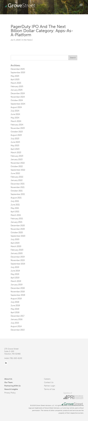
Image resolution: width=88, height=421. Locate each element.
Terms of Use (49, 389)
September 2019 (18, 264)
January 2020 (17, 253)
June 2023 (15, 142)
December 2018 (18, 288)
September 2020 (18, 236)
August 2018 (16, 298)
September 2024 (18, 104)
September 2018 (18, 295)
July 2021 (15, 201)
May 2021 (15, 208)
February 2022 (17, 177)
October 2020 (17, 232)
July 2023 (15, 138)
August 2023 (16, 135)
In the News (27, 40)
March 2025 (16, 83)
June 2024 (15, 114)
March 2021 (16, 215)
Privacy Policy (10, 393)
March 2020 (16, 246)
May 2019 (15, 274)
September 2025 (18, 72)
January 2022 (16, 180)
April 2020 (15, 243)
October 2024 (17, 100)
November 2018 (18, 291)
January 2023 (16, 159)
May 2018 (15, 309)
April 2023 (15, 149)
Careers (47, 379)
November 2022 (18, 163)
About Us (8, 379)
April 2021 (15, 211)
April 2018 (15, 312)
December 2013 (17, 330)
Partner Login (49, 386)
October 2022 (17, 166)
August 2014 (16, 326)
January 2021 (16, 222)
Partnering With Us (12, 386)
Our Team (8, 382)
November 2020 (18, 229)
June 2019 (15, 271)
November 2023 (18, 128)
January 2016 (16, 319)
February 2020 (17, 250)
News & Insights (11, 389)
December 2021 (17, 184)
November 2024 (18, 97)
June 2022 (15, 173)
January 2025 (16, 90)
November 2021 (17, 187)
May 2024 (15, 118)
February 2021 (17, 218)
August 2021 (16, 198)
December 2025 (18, 69)
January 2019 (16, 284)
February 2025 (17, 86)
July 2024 (15, 111)
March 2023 (16, 152)
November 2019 (18, 260)
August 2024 (16, 107)
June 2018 (15, 305)
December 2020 (18, 225)
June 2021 (15, 204)
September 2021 (18, 194)
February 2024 (17, 125)
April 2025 (15, 79)
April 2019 (15, 278)
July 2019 (15, 267)
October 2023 (17, 131)
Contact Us (48, 382)
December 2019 (18, 257)
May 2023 (15, 145)
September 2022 (18, 170)
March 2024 (16, 121)
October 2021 (17, 191)
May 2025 (15, 76)
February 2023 (17, 156)
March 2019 (16, 281)
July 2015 (15, 323)
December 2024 (18, 93)
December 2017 (17, 316)
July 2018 (15, 302)
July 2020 (15, 239)
